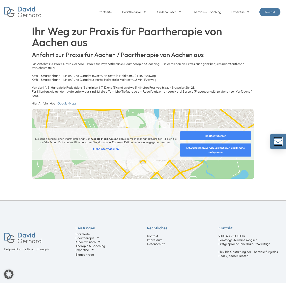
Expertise (240, 11)
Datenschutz (156, 244)
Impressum (154, 240)
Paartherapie (134, 11)
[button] (8, 274)
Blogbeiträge (84, 254)
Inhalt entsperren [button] (215, 136)
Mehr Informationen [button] (106, 149)
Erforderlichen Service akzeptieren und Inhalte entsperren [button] (215, 150)
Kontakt (152, 236)
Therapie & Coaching (206, 12)
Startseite (105, 12)
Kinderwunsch (169, 11)
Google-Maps (66, 103)
